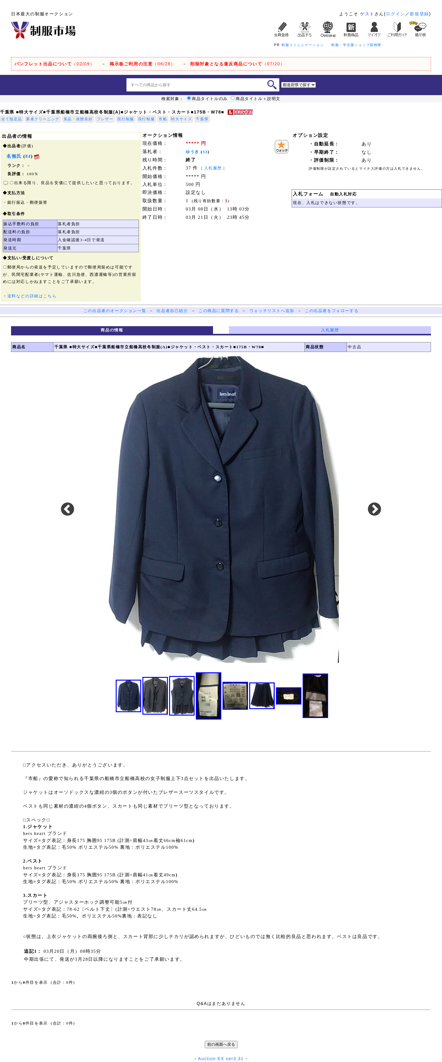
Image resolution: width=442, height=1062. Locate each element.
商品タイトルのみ (207, 99)
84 (28, 156)
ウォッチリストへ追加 (272, 310)
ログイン (395, 13)
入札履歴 (213, 168)
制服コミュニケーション (302, 45)
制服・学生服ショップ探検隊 (356, 45)
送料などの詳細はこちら (32, 296)
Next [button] (374, 509)
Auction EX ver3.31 (221, 1058)
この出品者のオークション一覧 (114, 310)
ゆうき (192, 151)
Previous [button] (67, 509)
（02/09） (54, 63)
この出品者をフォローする (332, 310)
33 (205, 151)
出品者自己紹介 (172, 310)
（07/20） (237, 63)
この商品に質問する (219, 310)
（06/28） (143, 63)
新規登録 (419, 13)
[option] (221, 509)
